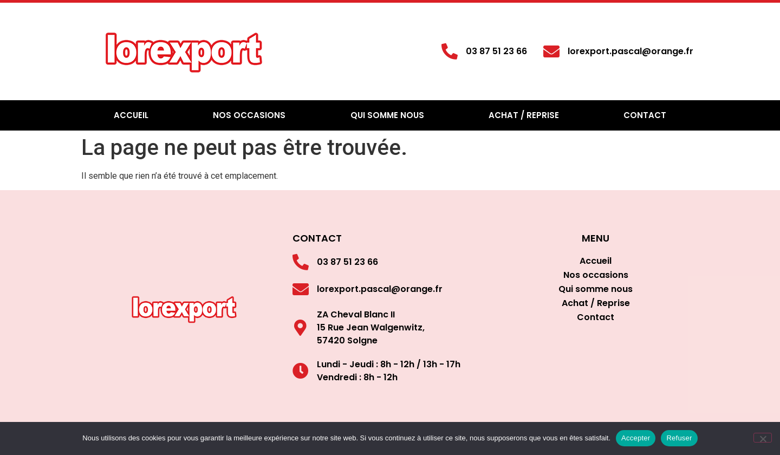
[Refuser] (762, 438)
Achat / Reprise (524, 115)
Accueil (131, 115)
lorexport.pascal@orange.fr (630, 51)
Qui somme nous (387, 115)
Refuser (679, 438)
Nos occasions (249, 115)
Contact (644, 115)
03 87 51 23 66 (496, 51)
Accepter (635, 438)
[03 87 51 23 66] (449, 51)
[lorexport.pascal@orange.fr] (551, 51)
